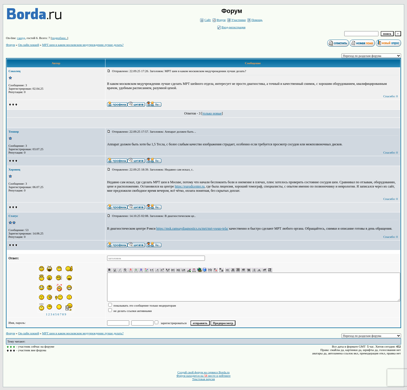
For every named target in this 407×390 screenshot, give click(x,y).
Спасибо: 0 (390, 96)
